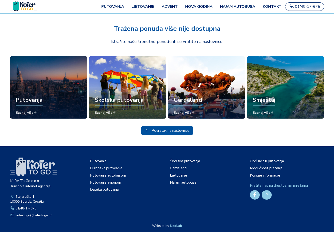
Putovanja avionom (105, 182)
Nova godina (198, 6)
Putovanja (98, 161)
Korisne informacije (265, 175)
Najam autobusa (237, 6)
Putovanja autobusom (108, 175)
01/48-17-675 (304, 6)
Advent (170, 6)
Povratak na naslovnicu (167, 130)
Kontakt (272, 6)
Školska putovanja (185, 161)
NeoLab (176, 226)
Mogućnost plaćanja (266, 168)
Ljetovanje (143, 6)
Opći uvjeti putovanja (267, 161)
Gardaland (178, 168)
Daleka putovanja (104, 189)
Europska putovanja (106, 168)
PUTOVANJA (112, 6)
